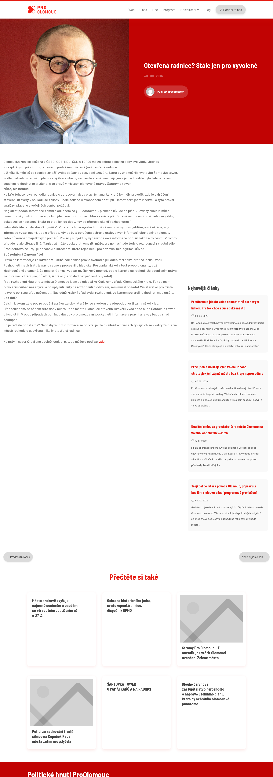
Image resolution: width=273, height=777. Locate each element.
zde (102, 353)
